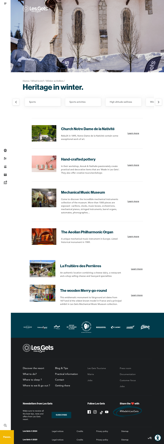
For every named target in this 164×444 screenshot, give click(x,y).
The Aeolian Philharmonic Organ (87, 232)
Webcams (5, 150)
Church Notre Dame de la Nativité (88, 129)
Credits (80, 431)
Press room (125, 368)
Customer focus (128, 380)
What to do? (37, 80)
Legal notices (57, 431)
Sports (32, 102)
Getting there (62, 385)
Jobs (89, 380)
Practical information (66, 374)
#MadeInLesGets (129, 411)
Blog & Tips (61, 368)
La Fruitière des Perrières (80, 266)
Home (26, 80)
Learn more (133, 133)
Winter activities (54, 80)
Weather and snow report (5, 158)
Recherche (5, 425)
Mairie (90, 374)
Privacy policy (102, 431)
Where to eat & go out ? (36, 385)
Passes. (7, 437)
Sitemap (125, 431)
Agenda (5, 174)
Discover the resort (33, 368)
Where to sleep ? (32, 379)
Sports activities (77, 102)
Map (5, 182)
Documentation (128, 374)
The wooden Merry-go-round (83, 290)
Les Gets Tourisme (96, 368)
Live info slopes (5, 166)
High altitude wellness (121, 102)
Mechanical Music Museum (83, 192)
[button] (5, 3)
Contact (59, 379)
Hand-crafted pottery (78, 159)
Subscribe (61, 415)
